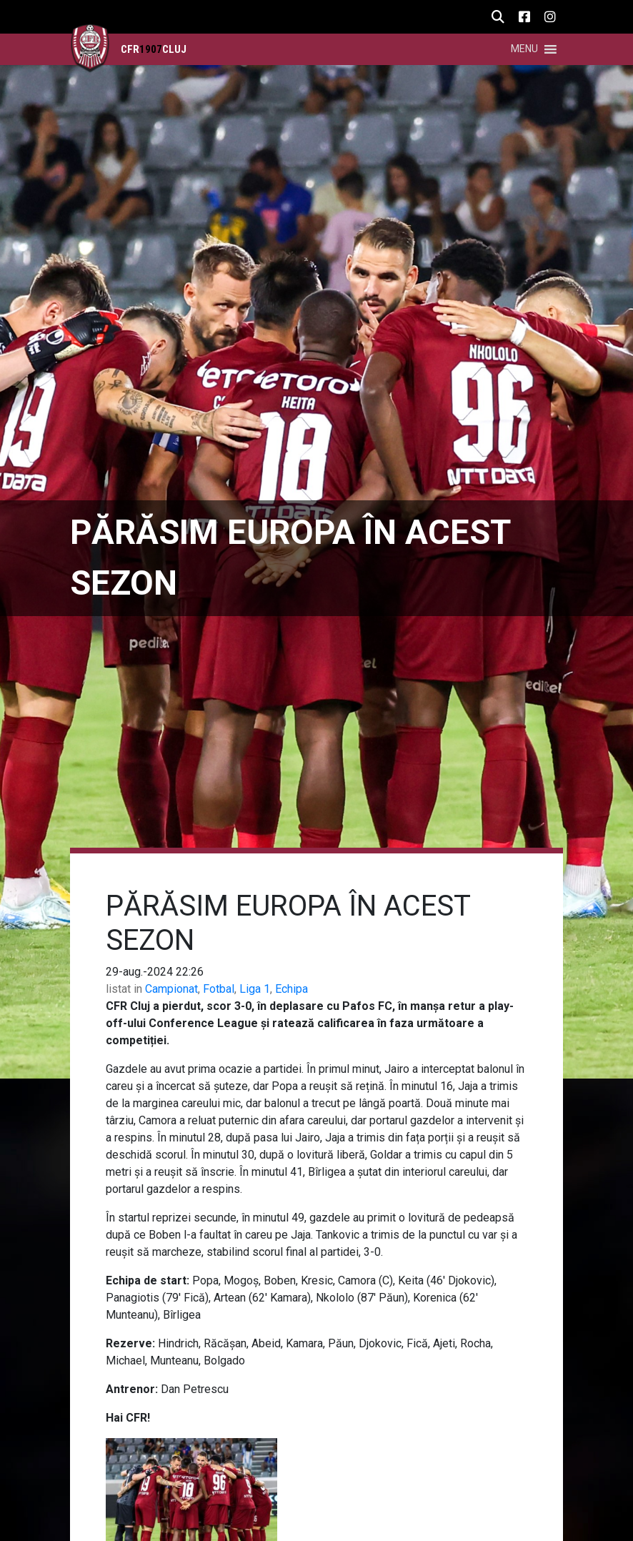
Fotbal (218, 989)
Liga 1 (254, 989)
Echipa (291, 989)
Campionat (171, 989)
